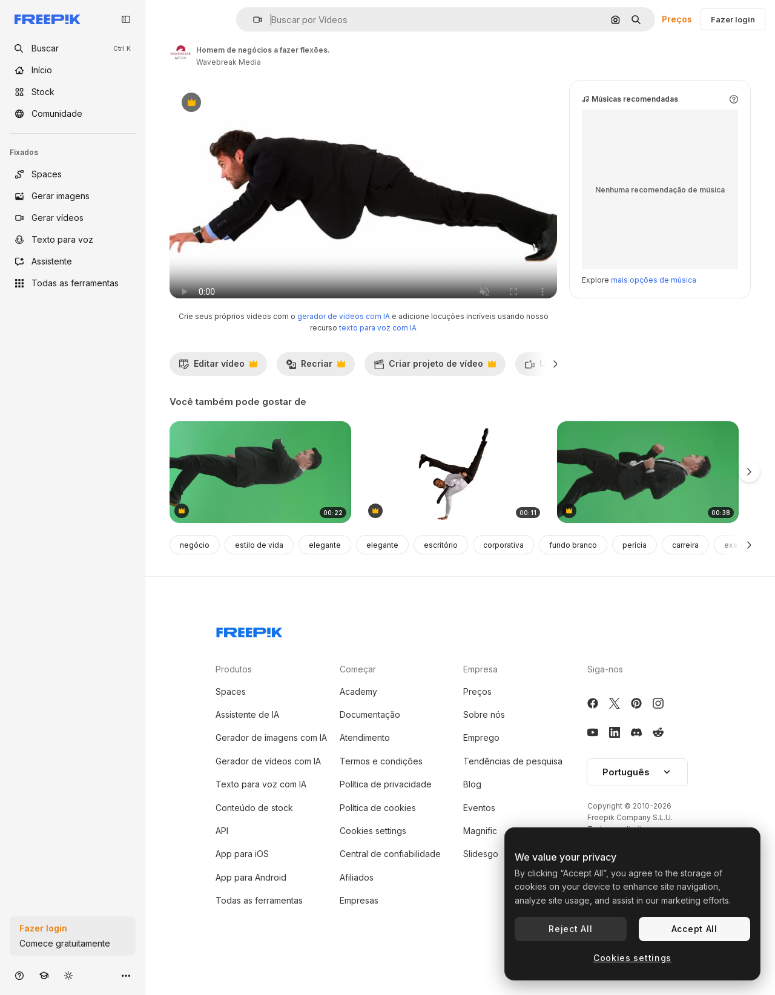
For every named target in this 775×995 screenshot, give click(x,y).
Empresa (480, 693)
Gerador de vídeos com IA (268, 785)
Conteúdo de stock (254, 832)
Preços (677, 19)
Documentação (370, 739)
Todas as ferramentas (259, 924)
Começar (358, 693)
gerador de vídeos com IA (343, 340)
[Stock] (73, 92)
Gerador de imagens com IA (271, 762)
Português (637, 796)
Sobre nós (484, 739)
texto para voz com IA (378, 351)
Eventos (479, 832)
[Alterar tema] (68, 975)
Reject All (570, 929)
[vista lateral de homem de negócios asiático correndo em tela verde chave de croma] (648, 496)
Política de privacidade (386, 808)
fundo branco (573, 569)
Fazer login (733, 19)
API (222, 855)
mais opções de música (653, 304)
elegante (325, 569)
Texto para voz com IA (261, 808)
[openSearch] (73, 48)
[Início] (73, 70)
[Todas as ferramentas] (73, 283)
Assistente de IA (247, 739)
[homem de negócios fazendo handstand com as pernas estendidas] (454, 496)
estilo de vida (259, 569)
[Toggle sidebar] (126, 19)
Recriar (315, 391)
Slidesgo (480, 878)
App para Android (251, 901)
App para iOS (242, 878)
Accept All (694, 929)
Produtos (234, 693)
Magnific (480, 855)
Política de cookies (378, 832)
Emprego (481, 762)
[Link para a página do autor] (180, 54)
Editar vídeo (218, 391)
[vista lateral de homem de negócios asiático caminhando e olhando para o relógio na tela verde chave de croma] (260, 496)
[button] (252, 19)
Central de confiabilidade (390, 878)
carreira (685, 569)
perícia (634, 569)
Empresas (359, 924)
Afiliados (357, 901)
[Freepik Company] (249, 654)
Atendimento (365, 762)
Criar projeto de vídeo (435, 391)
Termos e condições (381, 785)
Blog (472, 808)
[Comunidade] (73, 113)
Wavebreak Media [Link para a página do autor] (228, 62)
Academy (358, 716)
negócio (194, 569)
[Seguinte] (555, 387)
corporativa (503, 569)
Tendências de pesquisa (512, 785)
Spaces (231, 716)
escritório (441, 569)
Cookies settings (373, 855)
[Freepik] (48, 19)
